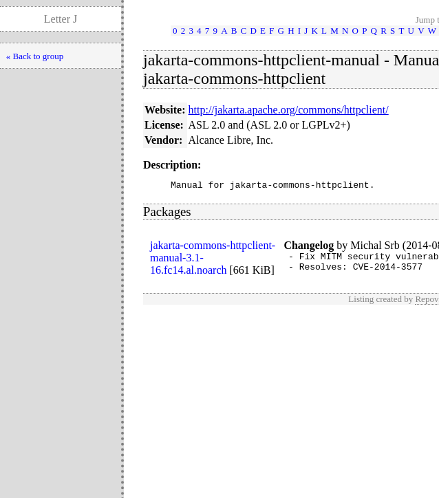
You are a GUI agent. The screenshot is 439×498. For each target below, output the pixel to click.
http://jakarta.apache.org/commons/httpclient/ (289, 110)
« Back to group (34, 56)
